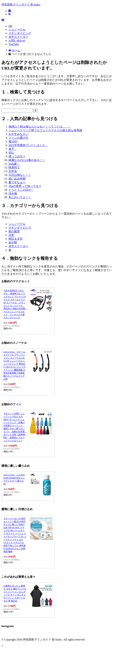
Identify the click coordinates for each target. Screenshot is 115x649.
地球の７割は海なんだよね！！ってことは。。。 (39, 126)
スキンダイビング (19, 33)
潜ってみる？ (16, 156)
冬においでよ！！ (19, 197)
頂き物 (12, 193)
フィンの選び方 (18, 137)
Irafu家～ (14, 163)
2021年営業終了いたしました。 (28, 145)
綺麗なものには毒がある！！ (26, 160)
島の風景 (14, 231)
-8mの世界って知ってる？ (24, 186)
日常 (11, 235)
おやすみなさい (18, 134)
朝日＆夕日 (15, 238)
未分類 (12, 242)
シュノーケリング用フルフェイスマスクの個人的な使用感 (45, 130)
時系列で (14, 167)
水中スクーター (18, 36)
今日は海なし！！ (19, 174)
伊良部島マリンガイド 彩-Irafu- (21, 4)
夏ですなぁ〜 (16, 182)
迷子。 (12, 148)
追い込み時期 (16, 178)
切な (11, 152)
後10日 (12, 141)
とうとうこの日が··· (20, 189)
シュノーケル (16, 29)
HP (10, 26)
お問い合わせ (16, 40)
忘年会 (12, 171)
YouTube (13, 44)
